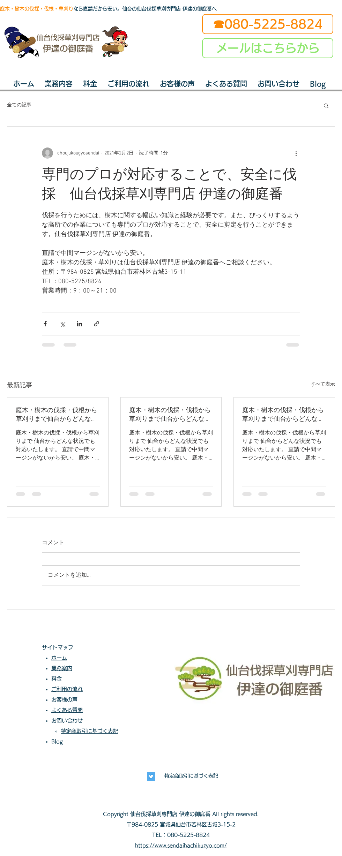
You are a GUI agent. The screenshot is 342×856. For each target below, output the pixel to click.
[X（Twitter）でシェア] (62, 323)
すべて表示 (323, 384)
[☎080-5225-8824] (267, 24)
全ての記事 (19, 105)
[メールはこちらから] (267, 48)
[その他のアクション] (296, 153)
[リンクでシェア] (96, 323)
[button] (326, 105)
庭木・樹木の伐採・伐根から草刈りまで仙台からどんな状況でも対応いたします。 (56, 414)
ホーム (59, 657)
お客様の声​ (67, 699)
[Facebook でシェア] (45, 323)
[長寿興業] (151, 776)
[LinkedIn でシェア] (79, 323)
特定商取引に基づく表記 (191, 775)
